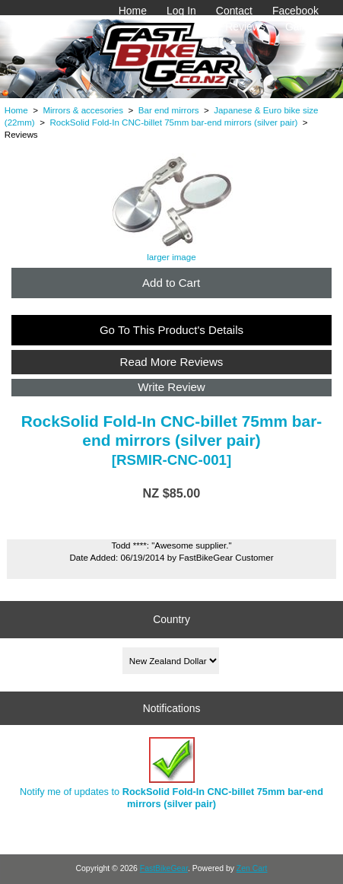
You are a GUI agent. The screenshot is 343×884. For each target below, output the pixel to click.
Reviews (245, 27)
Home (133, 11)
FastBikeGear (164, 868)
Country (171, 619)
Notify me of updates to (171, 773)
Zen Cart (252, 868)
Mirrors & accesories (83, 110)
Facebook (295, 11)
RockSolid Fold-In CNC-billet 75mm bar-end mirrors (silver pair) (173, 122)
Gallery (302, 27)
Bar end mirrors (168, 110)
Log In (181, 11)
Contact (234, 11)
